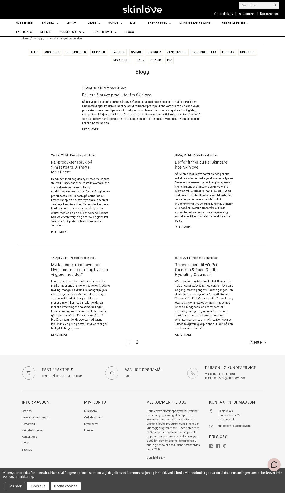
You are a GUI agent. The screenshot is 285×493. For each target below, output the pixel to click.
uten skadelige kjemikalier (64, 38)
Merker (45, 32)
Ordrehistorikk (93, 417)
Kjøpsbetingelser (32, 430)
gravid (156, 60)
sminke (136, 52)
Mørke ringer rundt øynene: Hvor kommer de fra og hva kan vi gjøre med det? (79, 269)
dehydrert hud (204, 52)
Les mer (15, 486)
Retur (25, 443)
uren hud (247, 52)
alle (33, 52)
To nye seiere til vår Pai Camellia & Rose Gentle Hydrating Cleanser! (196, 269)
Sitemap (27, 449)
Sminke (115, 23)
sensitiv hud (177, 52)
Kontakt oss (29, 436)
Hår (134, 23)
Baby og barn (159, 23)
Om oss (27, 411)
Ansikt (72, 23)
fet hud (228, 52)
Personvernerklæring (18, 476)
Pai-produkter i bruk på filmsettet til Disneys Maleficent (71, 167)
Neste (258, 342)
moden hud (122, 60)
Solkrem (50, 23)
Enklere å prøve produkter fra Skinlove (116, 95)
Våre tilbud (24, 23)
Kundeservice (104, 32)
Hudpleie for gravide (196, 23)
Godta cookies (65, 486)
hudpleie (99, 52)
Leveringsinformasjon (35, 417)
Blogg (129, 32)
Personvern (29, 423)
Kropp (94, 23)
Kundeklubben (72, 32)
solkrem (154, 52)
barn (141, 60)
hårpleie (118, 52)
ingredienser (76, 52)
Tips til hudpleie (235, 23)
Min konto (90, 411)
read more (90, 129)
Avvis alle (38, 486)
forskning (52, 52)
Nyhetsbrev (91, 423)
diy (169, 60)
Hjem (25, 38)
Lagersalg (24, 32)
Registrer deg (269, 13)
